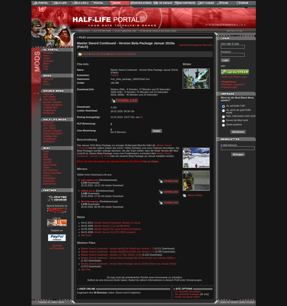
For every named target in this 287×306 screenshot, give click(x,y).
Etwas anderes (234, 124)
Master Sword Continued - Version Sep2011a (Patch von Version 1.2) (118, 251)
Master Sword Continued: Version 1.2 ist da (117, 222)
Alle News (86, 235)
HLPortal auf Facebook (57, 247)
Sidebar (47, 159)
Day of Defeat (163, 3)
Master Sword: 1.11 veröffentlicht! (112, 226)
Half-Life (60, 3)
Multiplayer (49, 112)
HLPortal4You (50, 170)
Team (46, 151)
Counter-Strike (141, 3)
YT (236, 31)
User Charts (49, 99)
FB (228, 31)
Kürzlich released (52, 102)
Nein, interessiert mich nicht (240, 116)
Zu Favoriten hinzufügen (188, 291)
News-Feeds (50, 164)
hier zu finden (151, 161)
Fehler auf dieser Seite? (187, 296)
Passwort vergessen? (233, 84)
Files (45, 66)
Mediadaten (49, 178)
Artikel (46, 58)
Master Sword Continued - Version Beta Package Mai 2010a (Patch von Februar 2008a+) (128, 258)
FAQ (45, 69)
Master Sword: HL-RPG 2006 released (114, 232)
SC (241, 31)
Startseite (48, 52)
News (46, 55)
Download (127, 101)
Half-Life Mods (99, 54)
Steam (224, 3)
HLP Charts (49, 96)
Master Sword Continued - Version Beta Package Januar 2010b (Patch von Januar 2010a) (128, 263)
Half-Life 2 (81, 3)
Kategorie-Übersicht (201, 45)
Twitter (46, 167)
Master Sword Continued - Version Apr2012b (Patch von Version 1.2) (117, 248)
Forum (243, 3)
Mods (117, 3)
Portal (98, 3)
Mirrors (82, 169)
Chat (45, 156)
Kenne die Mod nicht (237, 120)
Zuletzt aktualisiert (53, 104)
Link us (47, 175)
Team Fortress (185, 3)
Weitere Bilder (194, 195)
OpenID (47, 162)
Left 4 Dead (206, 3)
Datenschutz (50, 183)
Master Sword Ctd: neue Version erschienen (117, 229)
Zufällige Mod (50, 107)
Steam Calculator (52, 172)
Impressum (49, 181)
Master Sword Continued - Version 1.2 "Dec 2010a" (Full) (111, 254)
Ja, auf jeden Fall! (235, 105)
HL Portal (41, 3)
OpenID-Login (229, 87)
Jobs (45, 154)
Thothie (115, 75)
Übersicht (48, 94)
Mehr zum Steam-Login (234, 76)
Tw (232, 31)
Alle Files (86, 269)
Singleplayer (50, 110)
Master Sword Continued (122, 54)
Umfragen (48, 61)
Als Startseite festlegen (187, 294)
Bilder (46, 63)
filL (141, 117)
